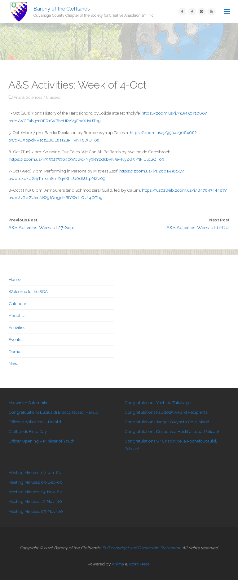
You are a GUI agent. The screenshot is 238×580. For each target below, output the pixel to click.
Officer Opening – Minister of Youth (41, 440)
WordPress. (139, 563)
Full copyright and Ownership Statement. (141, 547)
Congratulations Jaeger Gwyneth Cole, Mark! (167, 421)
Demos (15, 351)
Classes (53, 97)
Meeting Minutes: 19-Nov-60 (35, 491)
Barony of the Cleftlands (61, 8)
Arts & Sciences (28, 97)
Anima (117, 563)
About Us (17, 315)
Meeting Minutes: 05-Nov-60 (35, 511)
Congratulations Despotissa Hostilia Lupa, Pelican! (172, 431)
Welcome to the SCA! (29, 291)
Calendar (17, 303)
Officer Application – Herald (34, 421)
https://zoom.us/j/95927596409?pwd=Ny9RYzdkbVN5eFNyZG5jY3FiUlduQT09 (86, 159)
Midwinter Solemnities (29, 402)
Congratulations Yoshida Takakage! (158, 402)
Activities (17, 327)
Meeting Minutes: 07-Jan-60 (34, 472)
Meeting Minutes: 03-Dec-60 (35, 482)
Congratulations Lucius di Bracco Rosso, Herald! (53, 412)
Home (14, 279)
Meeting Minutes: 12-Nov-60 (35, 501)
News (14, 363)
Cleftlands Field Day (27, 431)
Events (15, 339)
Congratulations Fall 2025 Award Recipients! (166, 412)
